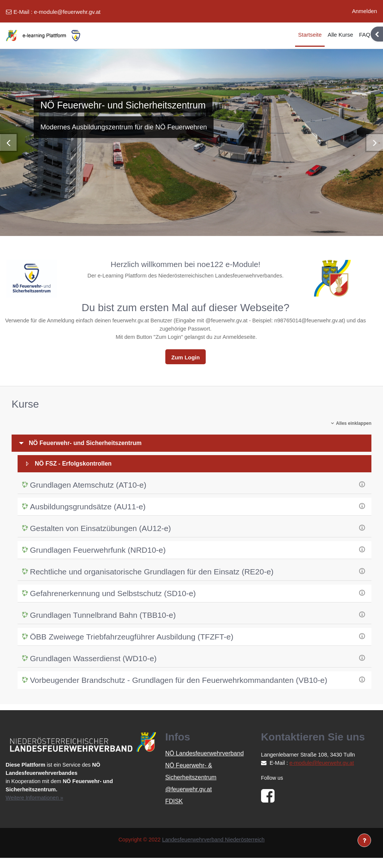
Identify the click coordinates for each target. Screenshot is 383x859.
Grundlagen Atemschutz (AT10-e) (88, 486)
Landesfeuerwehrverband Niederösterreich (214, 841)
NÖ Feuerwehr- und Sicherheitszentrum (85, 444)
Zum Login (185, 358)
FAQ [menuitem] (364, 34)
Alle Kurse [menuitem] (340, 34)
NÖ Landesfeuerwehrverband (204, 754)
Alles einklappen (353, 424)
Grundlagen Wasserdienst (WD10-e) (93, 659)
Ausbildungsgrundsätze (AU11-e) (87, 507)
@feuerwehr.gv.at (188, 790)
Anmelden (364, 11)
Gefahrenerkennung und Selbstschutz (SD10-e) (113, 594)
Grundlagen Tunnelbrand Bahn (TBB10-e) (103, 616)
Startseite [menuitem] (310, 34)
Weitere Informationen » (35, 798)
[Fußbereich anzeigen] (364, 840)
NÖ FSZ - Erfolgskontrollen (73, 464)
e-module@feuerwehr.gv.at (67, 12)
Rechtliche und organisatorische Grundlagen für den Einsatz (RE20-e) (151, 572)
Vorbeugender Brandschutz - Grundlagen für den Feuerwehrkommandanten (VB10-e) (178, 681)
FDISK (174, 802)
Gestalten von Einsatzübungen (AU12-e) (100, 529)
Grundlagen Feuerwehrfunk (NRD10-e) (98, 551)
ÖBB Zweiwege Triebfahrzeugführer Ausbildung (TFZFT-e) (131, 637)
